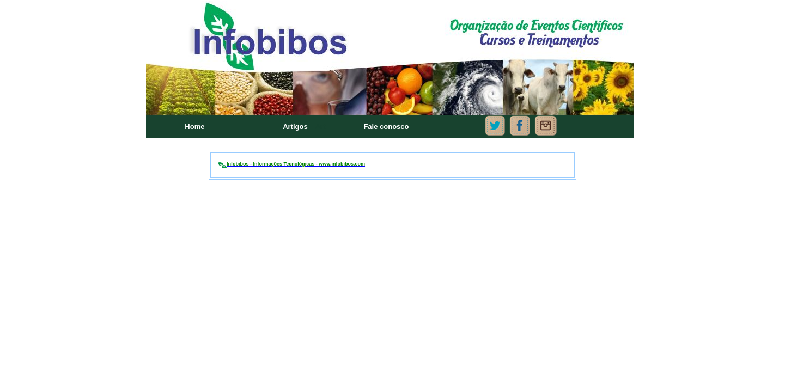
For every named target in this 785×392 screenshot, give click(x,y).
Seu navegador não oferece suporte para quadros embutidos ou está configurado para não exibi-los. (392, 70)
